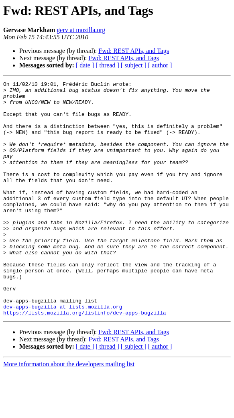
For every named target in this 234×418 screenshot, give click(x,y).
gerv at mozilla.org (81, 29)
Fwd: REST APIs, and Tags (133, 50)
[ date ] (85, 65)
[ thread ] (107, 65)
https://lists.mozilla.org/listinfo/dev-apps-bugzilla (84, 359)
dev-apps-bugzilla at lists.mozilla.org (62, 352)
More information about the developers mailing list (68, 411)
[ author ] (160, 65)
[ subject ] (134, 65)
